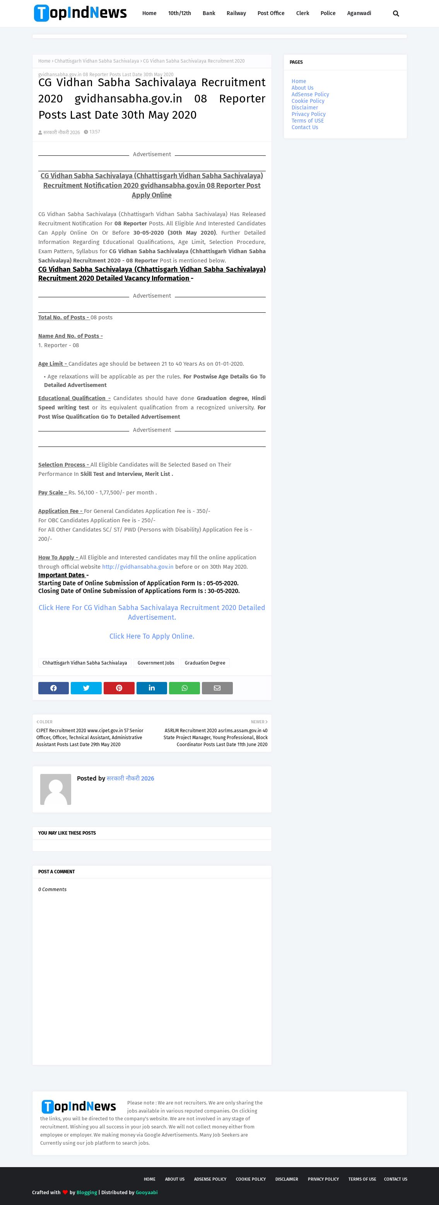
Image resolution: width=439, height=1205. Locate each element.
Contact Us (305, 127)
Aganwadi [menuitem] (359, 13)
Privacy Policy (309, 114)
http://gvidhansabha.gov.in (138, 566)
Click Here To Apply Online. (151, 636)
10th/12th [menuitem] (179, 13)
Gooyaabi (147, 1192)
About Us (303, 88)
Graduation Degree (205, 663)
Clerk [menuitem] (302, 13)
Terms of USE (308, 121)
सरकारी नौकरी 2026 (61, 132)
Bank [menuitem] (209, 13)
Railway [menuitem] (236, 13)
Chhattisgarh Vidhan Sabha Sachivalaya (97, 61)
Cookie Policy (308, 101)
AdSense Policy (310, 94)
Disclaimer (305, 107)
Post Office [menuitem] (271, 13)
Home (44, 61)
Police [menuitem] (328, 13)
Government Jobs (156, 663)
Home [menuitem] (149, 13)
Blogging (87, 1192)
